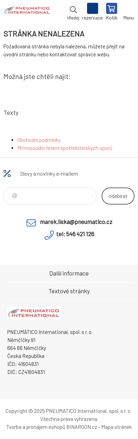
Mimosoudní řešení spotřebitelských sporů (64, 148)
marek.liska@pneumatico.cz (76, 221)
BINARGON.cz (81, 427)
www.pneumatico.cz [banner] (27, 12)
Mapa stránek (116, 427)
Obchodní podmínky (39, 140)
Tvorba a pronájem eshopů (35, 427)
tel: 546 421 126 (75, 233)
